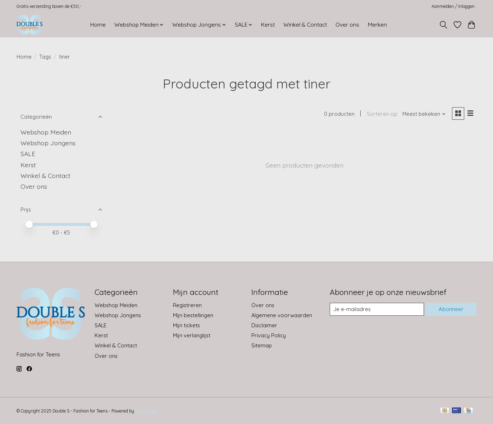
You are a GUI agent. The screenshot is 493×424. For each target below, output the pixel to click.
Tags (45, 56)
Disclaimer (264, 325)
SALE (27, 154)
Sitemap (261, 345)
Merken (377, 24)
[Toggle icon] (443, 24)
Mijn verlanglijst (191, 335)
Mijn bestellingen (193, 315)
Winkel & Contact (305, 24)
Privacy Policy (268, 335)
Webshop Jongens (48, 143)
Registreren (187, 305)
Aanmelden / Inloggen (453, 6)
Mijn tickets (186, 325)
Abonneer (451, 309)
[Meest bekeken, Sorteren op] (424, 114)
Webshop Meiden (45, 132)
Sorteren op (382, 114)
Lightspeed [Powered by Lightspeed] (145, 411)
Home (98, 24)
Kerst (268, 24)
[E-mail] (377, 309)
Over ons (347, 24)
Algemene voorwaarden (281, 315)
